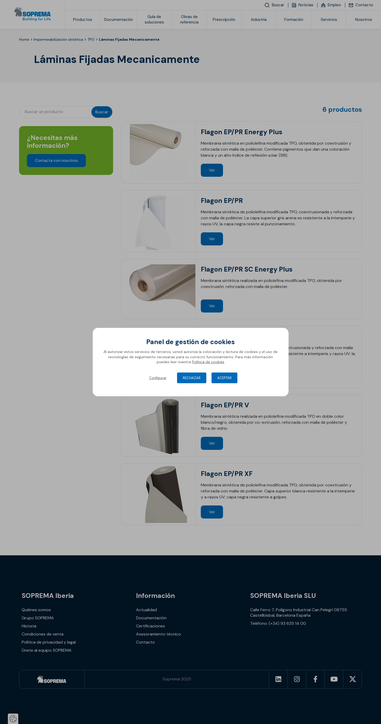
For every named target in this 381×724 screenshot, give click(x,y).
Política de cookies (208, 362)
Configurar (158, 378)
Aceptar (224, 378)
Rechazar (192, 378)
